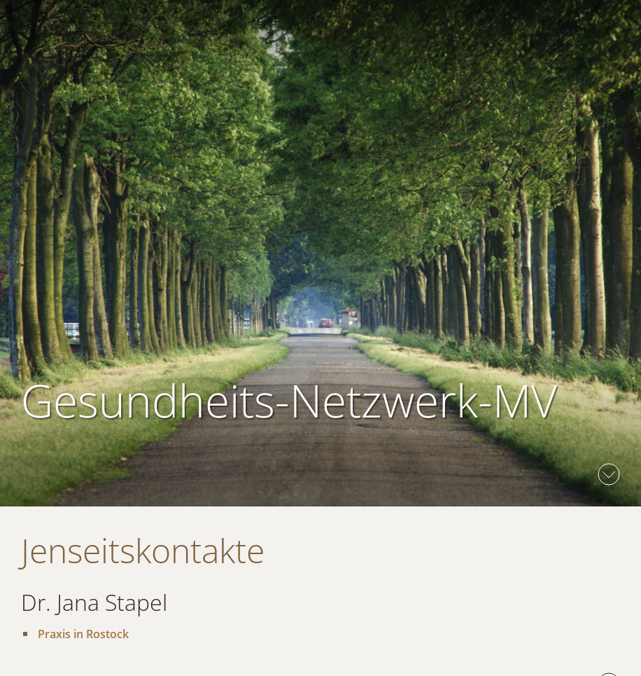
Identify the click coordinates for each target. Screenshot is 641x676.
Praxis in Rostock (83, 634)
